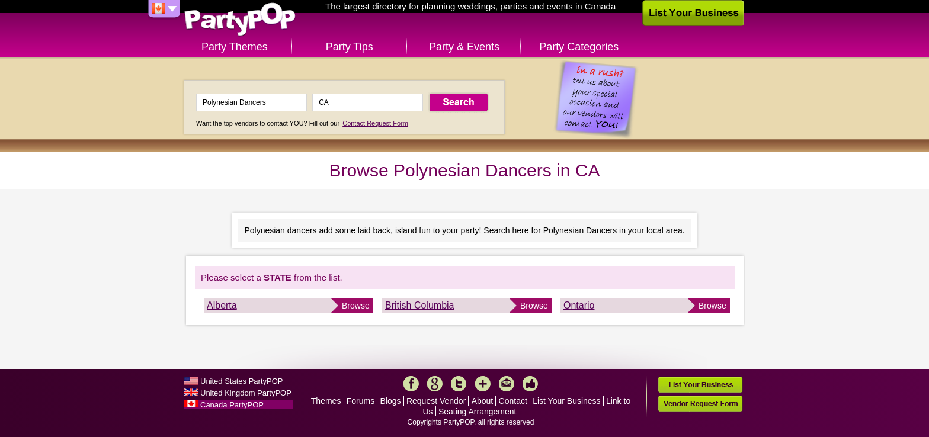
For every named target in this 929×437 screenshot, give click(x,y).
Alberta (222, 305)
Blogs (390, 401)
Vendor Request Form (700, 403)
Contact (513, 401)
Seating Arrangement (477, 411)
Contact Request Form (375, 123)
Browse (356, 305)
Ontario (578, 305)
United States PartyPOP (241, 381)
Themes (326, 401)
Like (530, 383)
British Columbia (419, 305)
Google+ (435, 383)
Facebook (411, 383)
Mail (506, 383)
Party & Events (464, 47)
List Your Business (566, 401)
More (483, 383)
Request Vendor (436, 401)
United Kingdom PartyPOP (245, 392)
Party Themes (234, 47)
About (483, 401)
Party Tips (349, 47)
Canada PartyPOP (232, 404)
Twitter (458, 383)
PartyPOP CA (240, 19)
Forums (360, 401)
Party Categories (579, 47)
